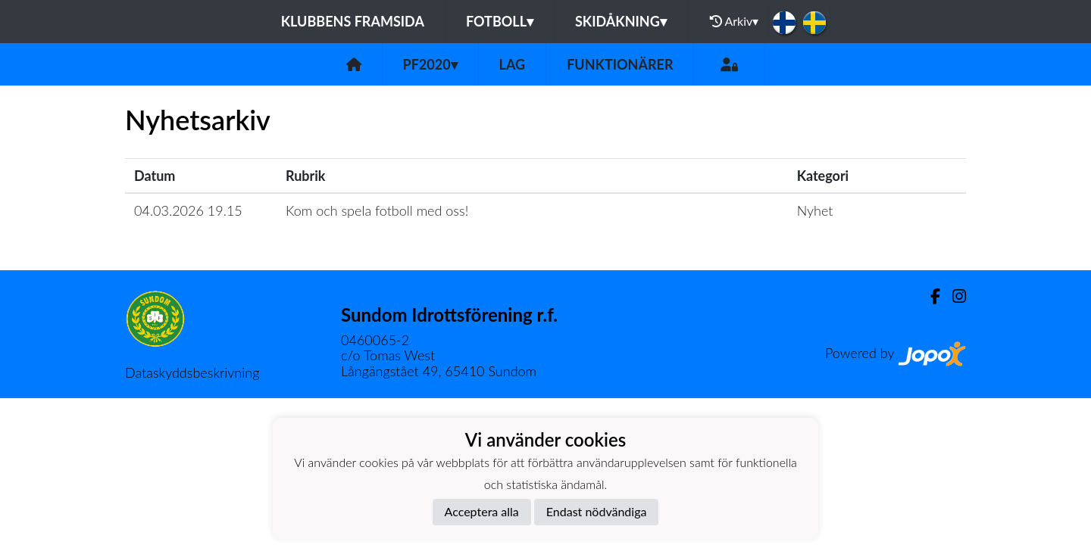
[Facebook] (929, 296)
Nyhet (815, 210)
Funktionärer (620, 64)
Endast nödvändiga (596, 511)
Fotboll (499, 21)
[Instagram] (953, 296)
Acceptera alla (482, 511)
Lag (512, 64)
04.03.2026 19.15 (188, 210)
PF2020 (430, 64)
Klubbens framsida (352, 21)
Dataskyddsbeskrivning (192, 372)
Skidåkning (621, 21)
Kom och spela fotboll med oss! (377, 210)
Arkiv (734, 21)
